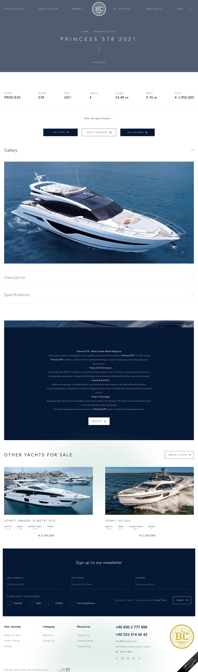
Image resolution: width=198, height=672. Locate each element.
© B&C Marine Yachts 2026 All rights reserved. (27, 670)
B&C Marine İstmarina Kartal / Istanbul (133, 646)
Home (85, 32)
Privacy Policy (160, 600)
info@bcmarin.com (126, 641)
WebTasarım (61, 670)
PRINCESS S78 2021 (105, 32)
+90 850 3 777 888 (131, 627)
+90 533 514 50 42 (131, 635)
